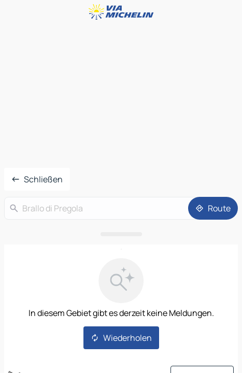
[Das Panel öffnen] (121, 234)
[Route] (213, 208)
